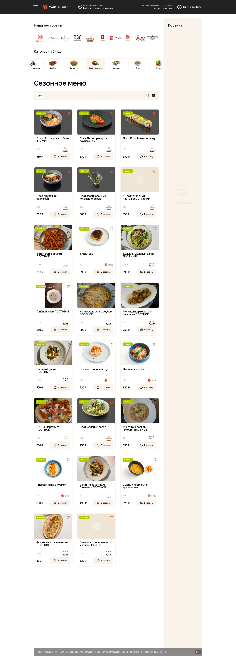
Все (40, 95)
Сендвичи (74, 68)
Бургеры (159, 68)
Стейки (53, 68)
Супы (138, 68)
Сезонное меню (95, 68)
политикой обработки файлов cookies (150, 652)
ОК (197, 652)
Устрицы (116, 68)
